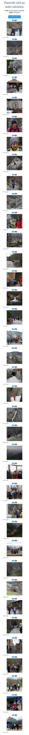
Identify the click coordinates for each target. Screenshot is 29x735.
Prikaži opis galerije (14, 16)
